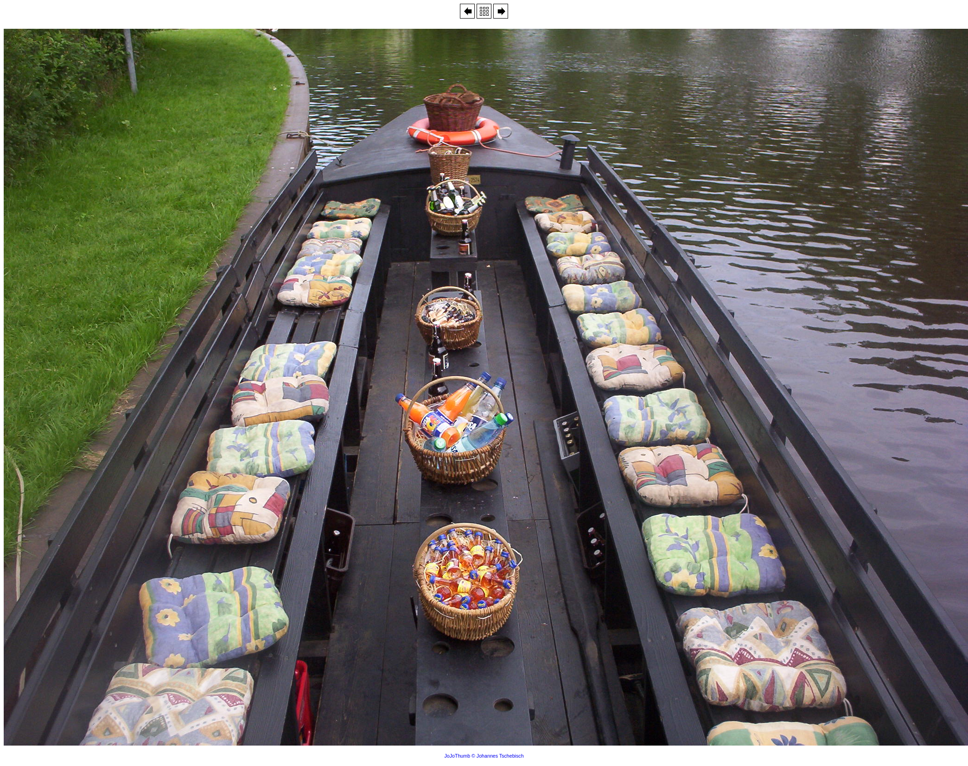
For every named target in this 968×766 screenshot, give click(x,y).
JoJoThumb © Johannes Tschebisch (483, 756)
